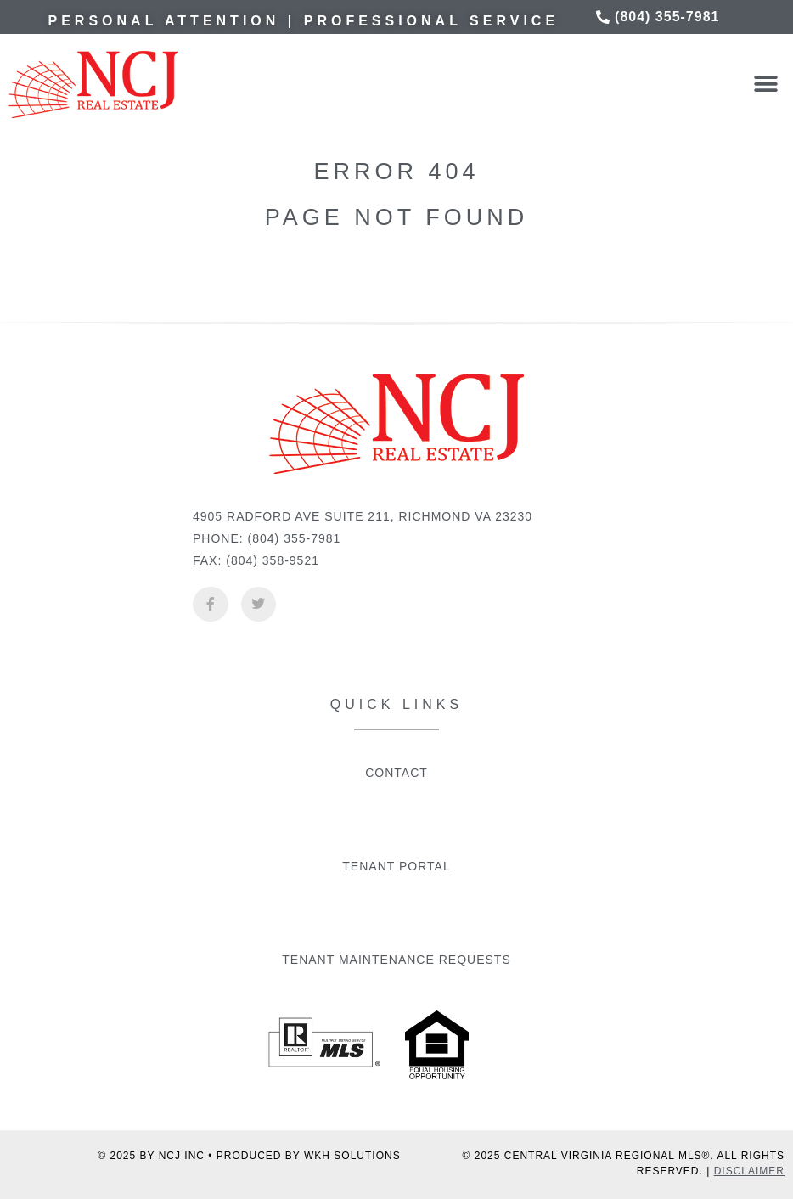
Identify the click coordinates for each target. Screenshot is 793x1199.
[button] (765, 84)
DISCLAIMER (749, 1171)
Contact (396, 773)
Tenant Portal (396, 866)
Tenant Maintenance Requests (396, 959)
